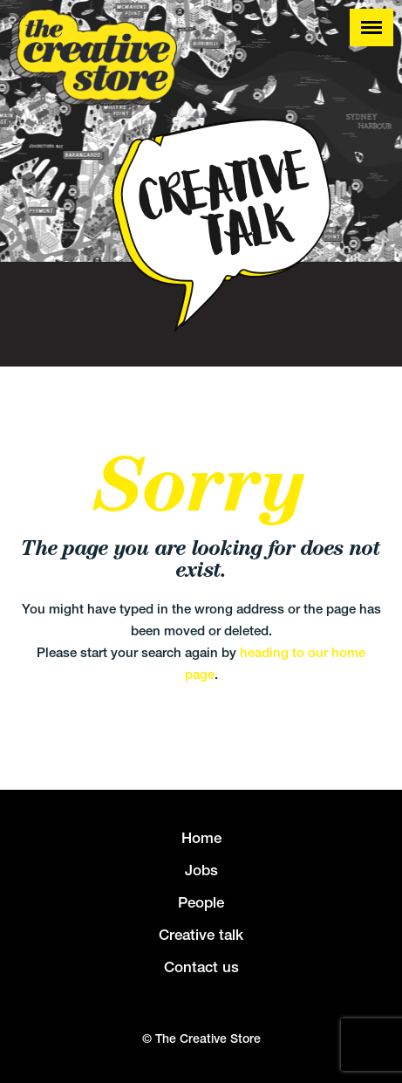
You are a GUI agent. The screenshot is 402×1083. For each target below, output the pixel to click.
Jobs (201, 870)
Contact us (201, 967)
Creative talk (201, 934)
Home (201, 838)
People (201, 902)
